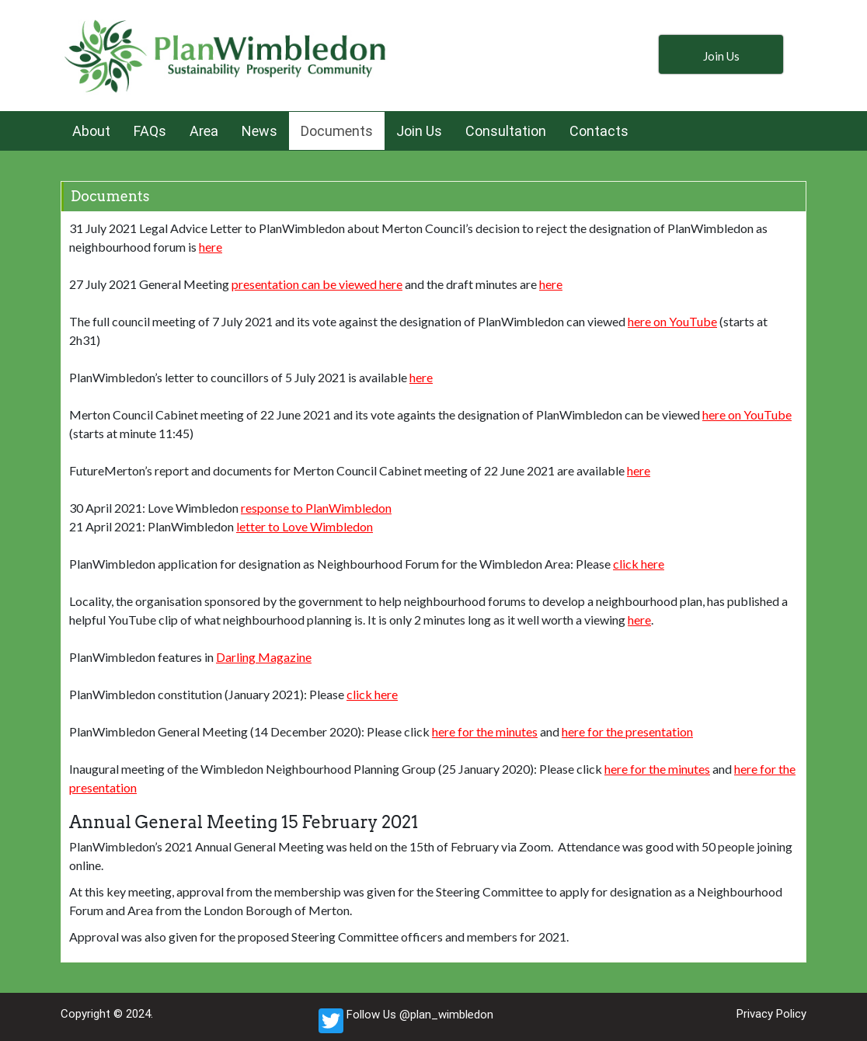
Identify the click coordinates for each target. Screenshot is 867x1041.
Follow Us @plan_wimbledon (406, 1020)
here (210, 246)
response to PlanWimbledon (316, 507)
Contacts (598, 131)
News (259, 131)
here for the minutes (485, 731)
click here (638, 563)
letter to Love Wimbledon (304, 526)
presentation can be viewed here (317, 284)
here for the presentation (627, 731)
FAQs (150, 131)
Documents (337, 131)
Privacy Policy (771, 1014)
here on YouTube (672, 321)
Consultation (505, 131)
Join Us (419, 131)
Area (204, 131)
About (91, 131)
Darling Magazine (264, 656)
